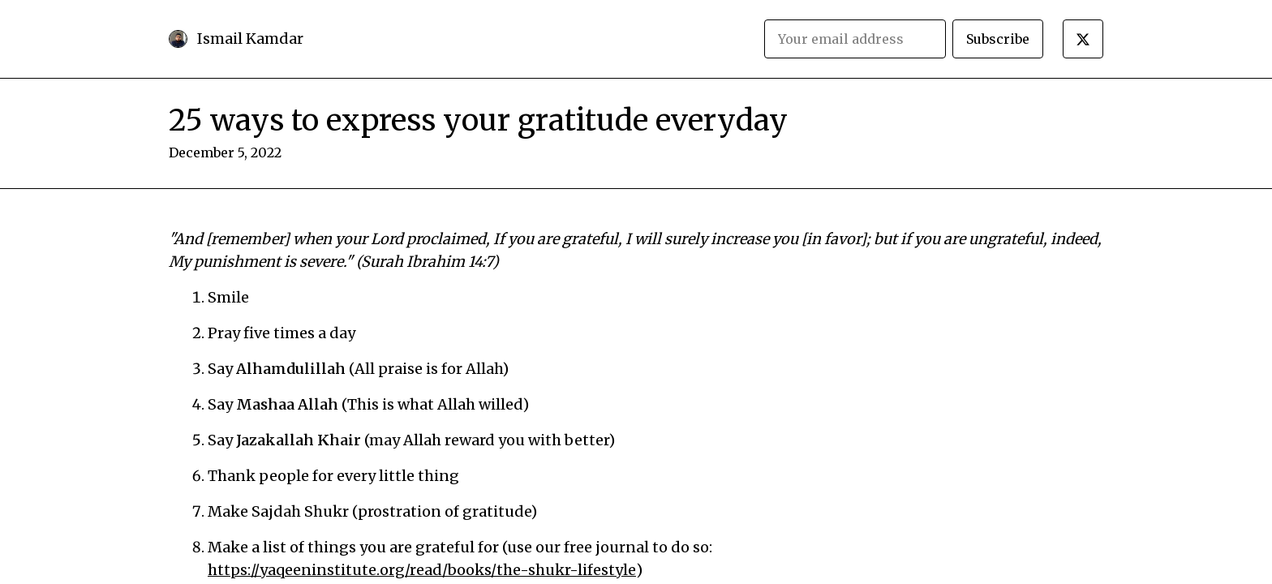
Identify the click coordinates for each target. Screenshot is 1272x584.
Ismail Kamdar (250, 38)
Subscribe (997, 39)
